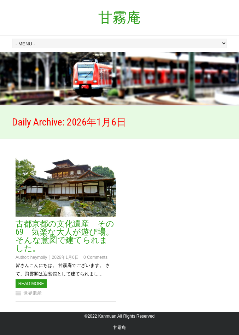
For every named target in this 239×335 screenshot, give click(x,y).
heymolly (38, 257)
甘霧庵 (119, 17)
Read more (31, 283)
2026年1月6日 (65, 257)
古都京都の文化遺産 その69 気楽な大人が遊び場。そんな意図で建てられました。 (65, 236)
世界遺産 (32, 293)
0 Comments (95, 257)
